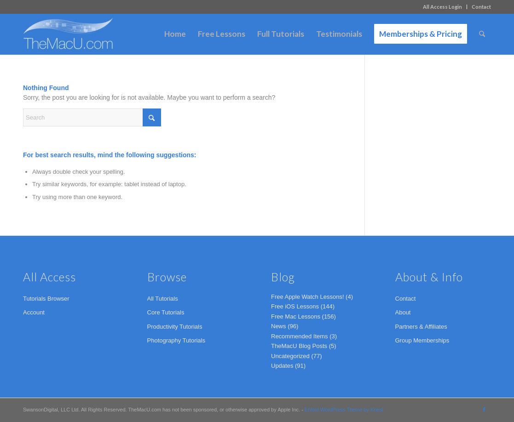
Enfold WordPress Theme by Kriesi (344, 409)
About (403, 312)
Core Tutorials (166, 312)
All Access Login (442, 7)
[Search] (482, 34)
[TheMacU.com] (68, 34)
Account (34, 312)
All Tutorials (162, 298)
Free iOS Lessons (295, 306)
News (278, 326)
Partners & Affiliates (421, 326)
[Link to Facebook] (484, 409)
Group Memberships (422, 340)
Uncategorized (290, 356)
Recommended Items (299, 336)
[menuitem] (442, 7)
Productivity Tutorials (174, 326)
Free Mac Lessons (295, 316)
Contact (481, 7)
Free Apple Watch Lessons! (307, 296)
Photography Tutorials (176, 340)
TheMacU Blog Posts (299, 345)
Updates (282, 365)
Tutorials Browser (46, 298)
